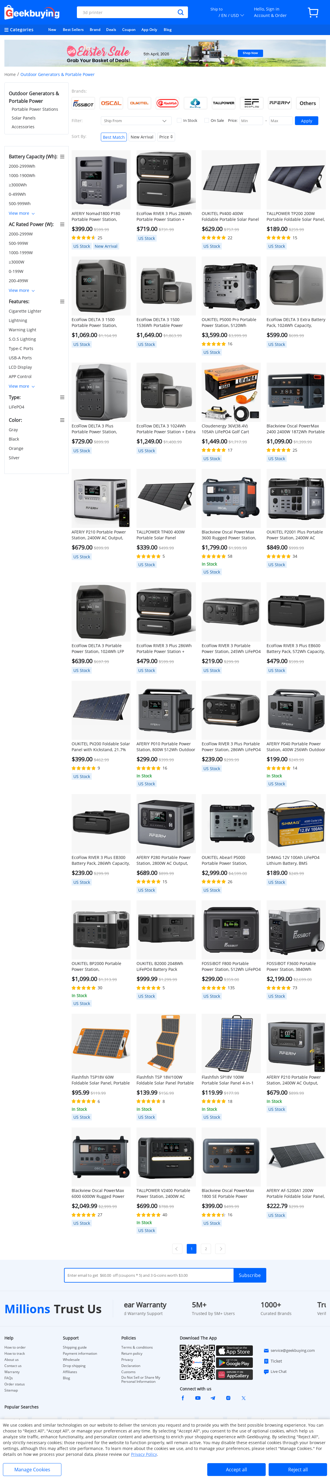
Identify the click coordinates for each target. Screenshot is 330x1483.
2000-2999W (21, 234)
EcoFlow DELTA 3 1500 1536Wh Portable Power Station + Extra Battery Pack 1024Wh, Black (163, 322)
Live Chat (275, 1372)
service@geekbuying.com (289, 1351)
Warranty (12, 1372)
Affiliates (70, 1372)
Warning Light (23, 329)
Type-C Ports (21, 348)
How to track (14, 1354)
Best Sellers (73, 29)
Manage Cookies (32, 1469)
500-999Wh (20, 203)
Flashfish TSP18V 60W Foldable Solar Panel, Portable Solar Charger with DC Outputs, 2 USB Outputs (101, 1080)
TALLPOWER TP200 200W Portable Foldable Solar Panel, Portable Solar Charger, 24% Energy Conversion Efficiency (296, 216)
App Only (149, 29)
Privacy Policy (144, 1454)
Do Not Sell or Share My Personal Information (140, 1379)
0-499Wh (18, 194)
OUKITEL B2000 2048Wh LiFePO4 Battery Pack (160, 966)
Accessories (23, 126)
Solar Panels (24, 118)
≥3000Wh (18, 185)
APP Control (21, 376)
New (52, 29)
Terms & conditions (137, 1347)
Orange (17, 448)
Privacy (127, 1360)
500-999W (19, 243)
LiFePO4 (17, 407)
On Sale (214, 120)
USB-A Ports (21, 358)
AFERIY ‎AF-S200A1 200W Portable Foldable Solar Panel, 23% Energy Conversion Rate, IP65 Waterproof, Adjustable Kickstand (296, 1193)
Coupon (129, 29)
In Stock (187, 120)
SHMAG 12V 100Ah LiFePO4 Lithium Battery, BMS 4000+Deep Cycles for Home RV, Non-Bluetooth (294, 860)
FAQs (8, 1378)
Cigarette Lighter (26, 311)
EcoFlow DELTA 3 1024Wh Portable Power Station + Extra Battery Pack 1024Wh (166, 429)
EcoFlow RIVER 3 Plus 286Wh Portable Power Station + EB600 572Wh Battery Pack (164, 216)
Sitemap (11, 1390)
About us (11, 1360)
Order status (14, 1384)
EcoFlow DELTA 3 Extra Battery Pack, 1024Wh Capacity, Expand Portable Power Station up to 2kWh (296, 322)
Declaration (130, 1366)
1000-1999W (21, 252)
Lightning (18, 320)
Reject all (298, 1469)
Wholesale (71, 1360)
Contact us (13, 1366)
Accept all (236, 1469)
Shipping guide (75, 1347)
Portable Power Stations (35, 109)
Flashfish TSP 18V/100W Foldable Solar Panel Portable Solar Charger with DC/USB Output (165, 1080)
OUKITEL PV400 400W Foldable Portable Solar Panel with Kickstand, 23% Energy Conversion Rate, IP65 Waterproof (230, 216)
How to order (15, 1347)
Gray (14, 429)
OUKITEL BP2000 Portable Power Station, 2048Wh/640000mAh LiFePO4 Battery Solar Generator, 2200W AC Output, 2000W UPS (101, 966)
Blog (168, 29)
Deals (111, 29)
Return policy (131, 1354)
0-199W (17, 271)
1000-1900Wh (23, 175)
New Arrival (142, 137)
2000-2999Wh (23, 166)
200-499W (19, 280)
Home (10, 74)
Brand (95, 29)
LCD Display (21, 367)
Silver (15, 457)
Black (14, 439)
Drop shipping (74, 1366)
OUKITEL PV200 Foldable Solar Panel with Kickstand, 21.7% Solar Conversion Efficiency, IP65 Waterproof (101, 747)
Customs (128, 1372)
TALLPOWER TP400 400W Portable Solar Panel (161, 534)
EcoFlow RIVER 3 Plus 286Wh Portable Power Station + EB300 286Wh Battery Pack (164, 648)
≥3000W (17, 262)
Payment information (80, 1354)
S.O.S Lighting (23, 339)
